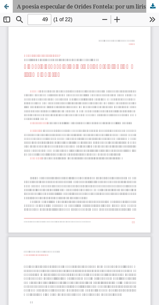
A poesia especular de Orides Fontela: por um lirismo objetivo (88, 6)
